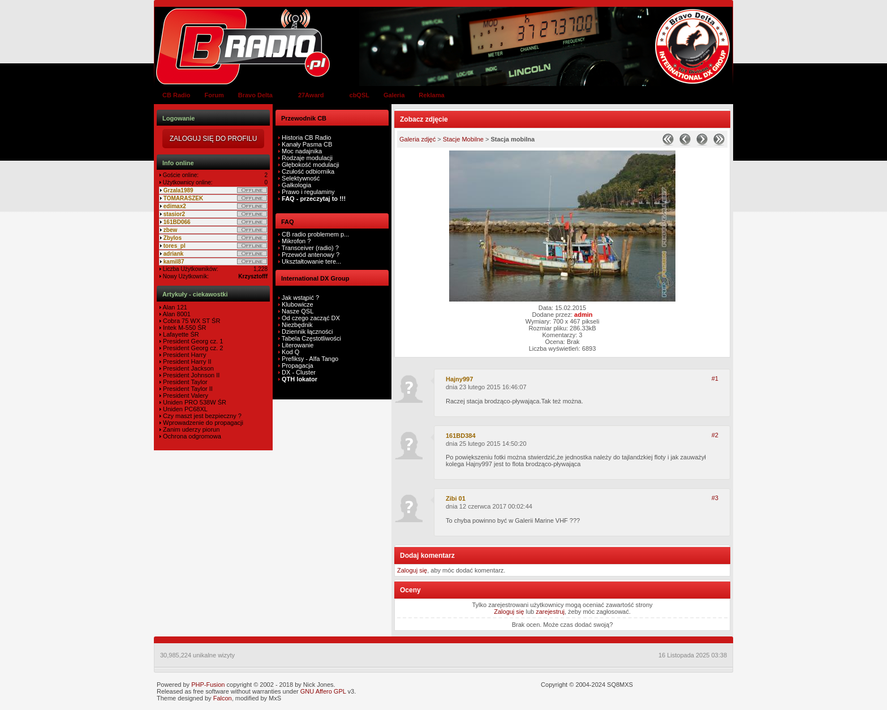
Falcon (222, 698)
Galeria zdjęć (417, 139)
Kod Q (290, 351)
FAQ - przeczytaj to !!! (313, 198)
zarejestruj (550, 611)
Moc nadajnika (302, 151)
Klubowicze (297, 304)
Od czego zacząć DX (311, 318)
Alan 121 (174, 307)
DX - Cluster (299, 372)
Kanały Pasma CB (307, 144)
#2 (715, 435)
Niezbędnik (297, 324)
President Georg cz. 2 (192, 348)
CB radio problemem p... (314, 234)
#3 (715, 497)
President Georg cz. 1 (192, 341)
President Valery (184, 395)
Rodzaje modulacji (307, 157)
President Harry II (186, 361)
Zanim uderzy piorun (190, 429)
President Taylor (184, 381)
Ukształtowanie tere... (310, 261)
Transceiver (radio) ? (309, 247)
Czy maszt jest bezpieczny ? (201, 415)
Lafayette (174, 334)
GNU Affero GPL (323, 691)
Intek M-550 (178, 327)
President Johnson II (190, 375)
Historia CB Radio (306, 137)
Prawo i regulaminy (307, 191)
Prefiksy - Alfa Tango (310, 358)
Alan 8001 (176, 314)
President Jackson (187, 368)
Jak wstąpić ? (300, 297)
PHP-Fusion (208, 684)
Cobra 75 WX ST (185, 320)
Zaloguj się (412, 570)
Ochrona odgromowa (191, 436)
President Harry (183, 354)
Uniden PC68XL (184, 409)
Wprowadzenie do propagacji (202, 422)
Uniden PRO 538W (188, 402)
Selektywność (301, 178)
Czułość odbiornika (308, 171)
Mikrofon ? (295, 241)
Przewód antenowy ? (309, 254)
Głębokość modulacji (310, 164)
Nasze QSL (297, 311)
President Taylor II (187, 388)
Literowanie (297, 345)
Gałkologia (295, 185)
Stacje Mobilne (463, 139)
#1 (715, 378)
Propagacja (297, 365)
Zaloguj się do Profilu (213, 139)
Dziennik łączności (307, 331)
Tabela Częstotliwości (311, 338)
